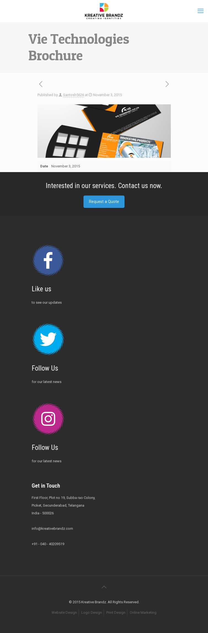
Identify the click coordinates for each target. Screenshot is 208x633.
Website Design (64, 612)
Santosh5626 (73, 95)
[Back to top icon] (104, 587)
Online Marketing (143, 612)
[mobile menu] (200, 11)
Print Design (115, 612)
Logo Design (91, 612)
